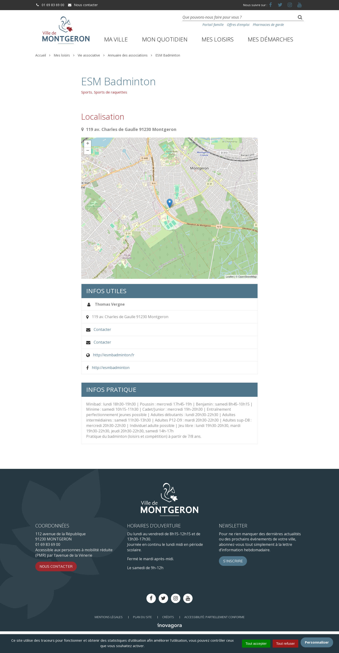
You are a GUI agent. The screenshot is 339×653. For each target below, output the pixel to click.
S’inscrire (233, 561)
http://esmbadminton (110, 367)
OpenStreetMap (247, 276)
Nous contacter (83, 5)
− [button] (87, 150)
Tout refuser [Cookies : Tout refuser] (285, 643)
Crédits (168, 617)
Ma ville (116, 39)
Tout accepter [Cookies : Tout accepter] (256, 643)
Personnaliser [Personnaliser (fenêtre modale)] (317, 642)
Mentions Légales (109, 617)
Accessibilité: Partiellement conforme (214, 617)
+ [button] (87, 143)
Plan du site (142, 617)
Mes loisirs (218, 39)
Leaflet (230, 276)
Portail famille (213, 24)
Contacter (102, 329)
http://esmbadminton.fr (113, 354)
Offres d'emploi (238, 24)
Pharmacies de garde (268, 24)
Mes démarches (270, 39)
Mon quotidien (164, 39)
